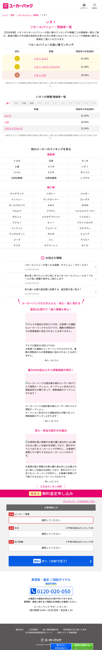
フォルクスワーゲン (85, 210)
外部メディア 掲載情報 (67, 632)
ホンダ (84, 160)
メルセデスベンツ (51, 216)
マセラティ (85, 228)
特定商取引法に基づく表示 (74, 629)
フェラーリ (51, 228)
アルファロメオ (85, 222)
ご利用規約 (33, 629)
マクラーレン (51, 245)
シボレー (50, 193)
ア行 (24, 103)
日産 (51, 160)
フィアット (17, 228)
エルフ (7, 115)
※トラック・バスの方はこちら (79, 501)
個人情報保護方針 (50, 629)
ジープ (17, 239)
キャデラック (17, 193)
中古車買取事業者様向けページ (38, 632)
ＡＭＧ (51, 205)
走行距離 (19, 541)
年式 (17, 527)
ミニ (51, 239)
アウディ (50, 210)
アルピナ (16, 210)
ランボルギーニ (17, 233)
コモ (6, 122)
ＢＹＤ (84, 245)
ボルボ (51, 233)
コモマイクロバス (13, 128)
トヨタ (17, 160)
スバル (17, 172)
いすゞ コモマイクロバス (47, 66)
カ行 (32, 103)
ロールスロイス (17, 205)
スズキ (51, 172)
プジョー (16, 222)
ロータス (85, 199)
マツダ (51, 166)
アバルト (85, 239)
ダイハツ (85, 172)
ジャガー (84, 193)
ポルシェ (16, 216)
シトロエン (85, 216)
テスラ (17, 245)
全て (8, 103)
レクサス (85, 177)
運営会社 (19, 629)
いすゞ (84, 166)
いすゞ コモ (40, 75)
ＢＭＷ (84, 205)
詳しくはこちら (52, 360)
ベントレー (17, 199)
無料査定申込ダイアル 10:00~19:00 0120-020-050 (59, 6)
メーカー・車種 (22, 514)
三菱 (17, 166)
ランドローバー (51, 199)
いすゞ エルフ (41, 58)
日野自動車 (51, 177)
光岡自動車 (17, 177)
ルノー (51, 222)
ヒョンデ (85, 233)
